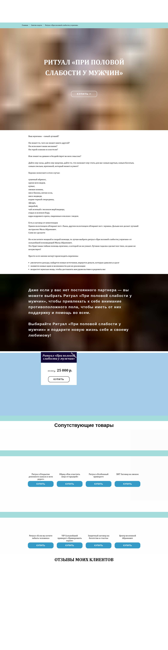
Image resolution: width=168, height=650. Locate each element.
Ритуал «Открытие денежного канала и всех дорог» (41, 476)
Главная (25, 25)
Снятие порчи (36, 25)
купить (59, 379)
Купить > (84, 94)
